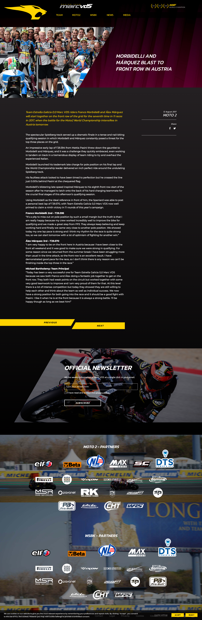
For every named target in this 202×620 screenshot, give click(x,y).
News (110, 15)
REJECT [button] (191, 615)
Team (59, 15)
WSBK (93, 15)
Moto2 (76, 15)
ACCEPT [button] (178, 615)
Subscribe (82, 403)
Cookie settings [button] (161, 615)
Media (127, 15)
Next (100, 325)
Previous (50, 322)
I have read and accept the (88, 393)
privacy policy (102, 393)
